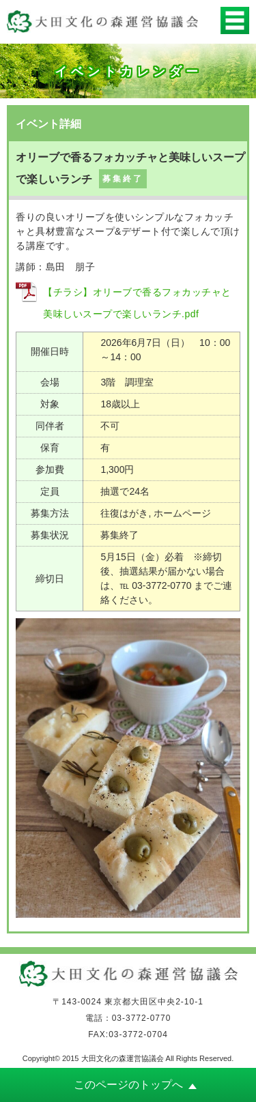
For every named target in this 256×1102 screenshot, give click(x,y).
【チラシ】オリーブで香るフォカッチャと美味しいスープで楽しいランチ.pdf (137, 303)
